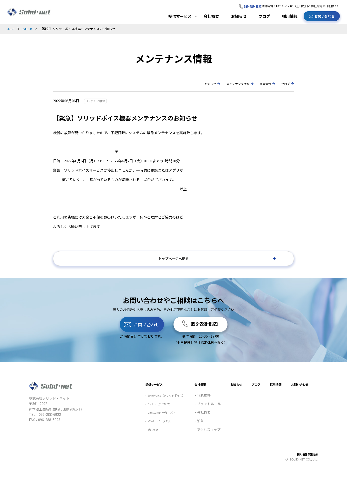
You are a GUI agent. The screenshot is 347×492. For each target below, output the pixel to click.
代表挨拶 (191, 416)
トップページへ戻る (173, 259)
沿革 (188, 442)
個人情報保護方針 (305, 475)
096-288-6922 (248, 6)
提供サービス (180, 16)
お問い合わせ (324, 16)
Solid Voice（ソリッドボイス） (149, 416)
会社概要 (211, 16)
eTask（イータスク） (141, 442)
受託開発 (131, 451)
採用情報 (290, 16)
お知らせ (239, 16)
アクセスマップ (196, 451)
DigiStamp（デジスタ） (143, 434)
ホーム (12, 28)
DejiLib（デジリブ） (140, 425)
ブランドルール (196, 425)
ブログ (264, 16)
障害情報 (260, 83)
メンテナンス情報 (227, 83)
